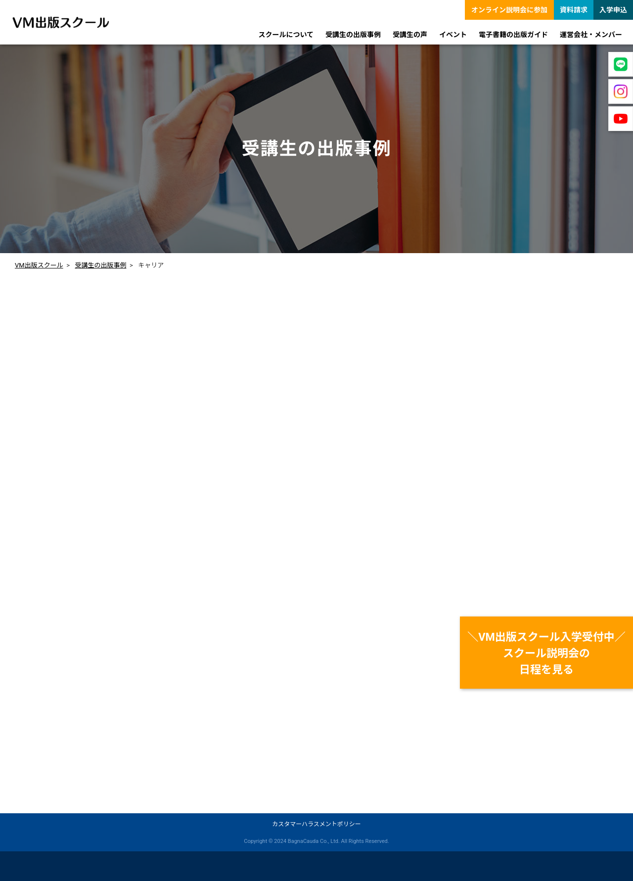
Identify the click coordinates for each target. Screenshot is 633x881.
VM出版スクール (39, 265)
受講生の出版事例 (100, 265)
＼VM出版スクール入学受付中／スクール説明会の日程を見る (546, 653)
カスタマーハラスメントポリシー (316, 824)
